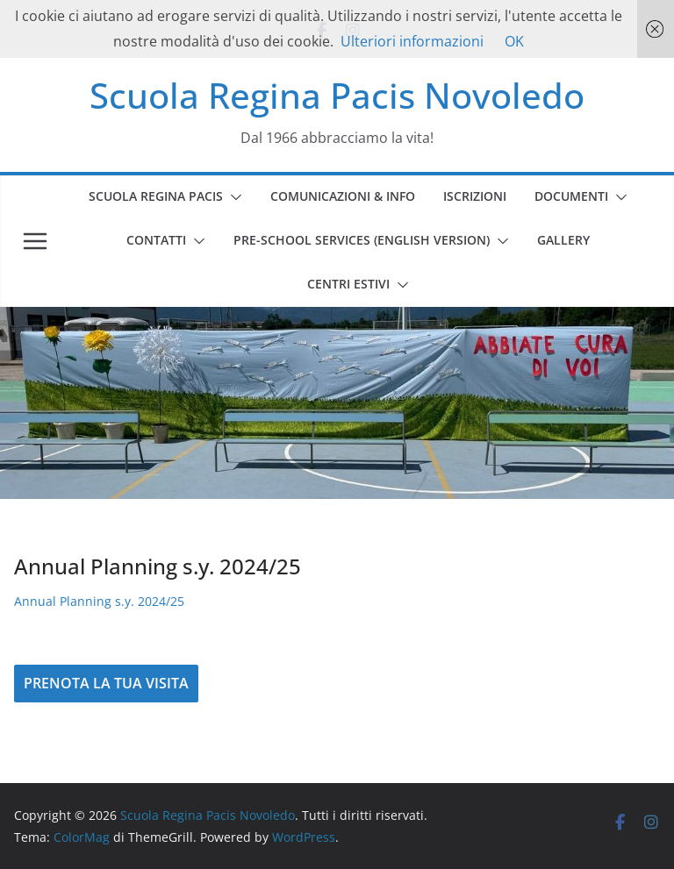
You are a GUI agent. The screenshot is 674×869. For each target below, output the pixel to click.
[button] (232, 197)
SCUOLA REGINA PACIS (156, 196)
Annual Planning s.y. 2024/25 (99, 601)
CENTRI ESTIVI (348, 283)
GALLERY (563, 239)
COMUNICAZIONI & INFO (342, 196)
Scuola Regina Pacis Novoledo (337, 95)
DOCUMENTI (571, 196)
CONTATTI (156, 239)
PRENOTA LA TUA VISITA (106, 683)
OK (514, 41)
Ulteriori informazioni (412, 41)
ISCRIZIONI (474, 196)
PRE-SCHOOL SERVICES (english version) (361, 239)
